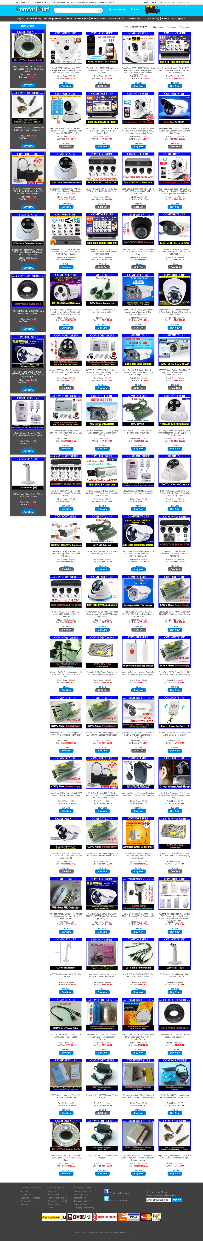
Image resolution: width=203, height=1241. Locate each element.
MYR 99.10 (107, 622)
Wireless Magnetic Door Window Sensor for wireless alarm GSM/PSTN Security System (138, 1157)
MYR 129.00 (70, 380)
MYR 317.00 (179, 78)
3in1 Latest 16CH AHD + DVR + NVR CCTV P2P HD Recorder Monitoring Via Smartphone (102, 251)
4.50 (34, 136)
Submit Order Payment (57, 1198)
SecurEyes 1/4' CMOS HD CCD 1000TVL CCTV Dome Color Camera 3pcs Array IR (138, 614)
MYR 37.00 (179, 1105)
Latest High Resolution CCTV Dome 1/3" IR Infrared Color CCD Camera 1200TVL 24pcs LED (27, 252)
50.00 (144, 680)
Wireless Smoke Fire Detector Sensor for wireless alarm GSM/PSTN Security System (138, 1037)
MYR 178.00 (107, 441)
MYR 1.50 (32, 77)
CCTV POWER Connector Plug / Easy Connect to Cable (102, 311)
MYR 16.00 (143, 985)
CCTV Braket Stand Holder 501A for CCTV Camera (65, 975)
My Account (157, 2)
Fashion (165, 18)
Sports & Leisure (116, 18)
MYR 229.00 (107, 380)
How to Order (53, 1195)
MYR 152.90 (70, 78)
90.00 (180, 680)
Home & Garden (98, 18)
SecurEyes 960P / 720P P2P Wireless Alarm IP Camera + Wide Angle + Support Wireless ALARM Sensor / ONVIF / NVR (138, 71)
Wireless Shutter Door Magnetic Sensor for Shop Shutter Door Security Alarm (138, 855)
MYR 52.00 (71, 924)
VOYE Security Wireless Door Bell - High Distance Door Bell (66, 1096)
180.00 (34, 258)
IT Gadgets (19, 18)
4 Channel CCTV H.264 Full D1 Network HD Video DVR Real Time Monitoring (175, 553)
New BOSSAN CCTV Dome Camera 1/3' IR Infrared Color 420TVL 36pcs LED (138, 251)
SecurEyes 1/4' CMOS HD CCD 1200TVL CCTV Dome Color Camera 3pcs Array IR (28, 374)
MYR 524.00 (107, 260)
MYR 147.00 (179, 260)
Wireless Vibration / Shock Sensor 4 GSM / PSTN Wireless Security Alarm (138, 1096)
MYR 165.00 (70, 682)
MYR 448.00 (107, 199)
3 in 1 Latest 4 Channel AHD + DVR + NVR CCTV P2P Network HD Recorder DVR (102, 130)
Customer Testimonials (30, 1198)
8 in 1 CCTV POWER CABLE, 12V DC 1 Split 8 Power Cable (138, 975)
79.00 (144, 1043)
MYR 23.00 (71, 985)
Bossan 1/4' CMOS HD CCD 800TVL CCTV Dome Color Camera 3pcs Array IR (138, 735)
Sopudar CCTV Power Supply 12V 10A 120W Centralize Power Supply (174, 854)
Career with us (27, 1201)
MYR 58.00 (107, 985)
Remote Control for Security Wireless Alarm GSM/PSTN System (175, 734)
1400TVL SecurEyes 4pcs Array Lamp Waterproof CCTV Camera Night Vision (102, 432)
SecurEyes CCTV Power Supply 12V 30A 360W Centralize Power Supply (66, 734)
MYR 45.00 (143, 864)
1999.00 (71, 257)
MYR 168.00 (70, 320)
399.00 (72, 76)
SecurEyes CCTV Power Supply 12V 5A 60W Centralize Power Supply (66, 794)
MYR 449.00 (70, 622)
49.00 (144, 801)
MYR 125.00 (143, 622)
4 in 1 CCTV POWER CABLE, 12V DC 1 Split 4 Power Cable (66, 1036)
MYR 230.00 (107, 501)
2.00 (34, 75)
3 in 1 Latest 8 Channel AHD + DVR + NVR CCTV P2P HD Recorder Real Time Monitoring (174, 70)
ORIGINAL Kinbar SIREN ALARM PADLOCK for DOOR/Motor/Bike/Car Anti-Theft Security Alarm (28, 191)
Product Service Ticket (57, 1201)
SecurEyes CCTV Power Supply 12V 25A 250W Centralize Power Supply (175, 613)
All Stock (159, 28)
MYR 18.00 (33, 504)
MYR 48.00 (71, 803)
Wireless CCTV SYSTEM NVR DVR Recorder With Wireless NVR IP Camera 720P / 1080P (65, 251)
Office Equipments (52, 18)
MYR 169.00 (143, 320)
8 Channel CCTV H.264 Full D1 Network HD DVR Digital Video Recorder (65, 614)
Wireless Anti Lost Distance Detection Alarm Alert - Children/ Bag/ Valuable (138, 794)
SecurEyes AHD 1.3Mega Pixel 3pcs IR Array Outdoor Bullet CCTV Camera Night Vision (138, 553)
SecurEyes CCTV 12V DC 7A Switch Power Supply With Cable (102, 552)
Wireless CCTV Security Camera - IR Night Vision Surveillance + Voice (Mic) (66, 674)
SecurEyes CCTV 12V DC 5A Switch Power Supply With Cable (138, 431)
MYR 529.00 (70, 501)
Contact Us (169, 2)
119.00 (144, 439)
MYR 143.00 (179, 501)
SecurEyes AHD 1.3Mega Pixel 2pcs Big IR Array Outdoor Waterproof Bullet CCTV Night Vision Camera (66, 312)
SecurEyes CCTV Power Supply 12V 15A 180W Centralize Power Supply (102, 734)
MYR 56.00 (179, 682)
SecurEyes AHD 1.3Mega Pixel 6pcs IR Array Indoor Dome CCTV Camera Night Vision (175, 312)
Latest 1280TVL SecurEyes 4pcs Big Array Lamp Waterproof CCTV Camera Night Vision (138, 312)
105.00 (108, 680)
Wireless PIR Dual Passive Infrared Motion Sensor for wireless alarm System (102, 1037)
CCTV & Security (151, 18)
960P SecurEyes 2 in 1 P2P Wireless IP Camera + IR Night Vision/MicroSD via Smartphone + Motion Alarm (174, 191)
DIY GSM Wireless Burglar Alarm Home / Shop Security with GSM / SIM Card (65, 432)
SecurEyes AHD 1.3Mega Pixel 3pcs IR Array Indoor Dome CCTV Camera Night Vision (102, 614)
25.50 (108, 1163)
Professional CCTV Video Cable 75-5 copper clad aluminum (28, 312)
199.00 (34, 380)
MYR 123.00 (179, 320)
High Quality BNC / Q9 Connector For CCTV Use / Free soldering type (28, 129)
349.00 (144, 922)
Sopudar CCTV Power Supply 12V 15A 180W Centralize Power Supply (102, 673)
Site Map (24, 1204)
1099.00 (180, 76)
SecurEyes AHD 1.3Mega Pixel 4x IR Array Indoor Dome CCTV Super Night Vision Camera (174, 432)
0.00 (144, 982)
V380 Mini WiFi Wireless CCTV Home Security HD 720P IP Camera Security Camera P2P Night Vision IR (66, 130)
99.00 (33, 441)
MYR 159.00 (179, 380)
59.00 (33, 197)
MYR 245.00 (70, 441)
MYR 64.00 (143, 441)
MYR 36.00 (143, 1105)
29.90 (180, 801)
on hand (172, 28)
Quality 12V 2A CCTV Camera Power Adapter (102, 1156)
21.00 (108, 1103)
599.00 (72, 620)
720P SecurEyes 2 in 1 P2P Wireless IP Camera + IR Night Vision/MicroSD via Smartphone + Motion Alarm (138, 130)
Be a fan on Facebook (119, 1193)
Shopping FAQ (80, 1204)
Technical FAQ (53, 1204)
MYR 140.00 (70, 864)
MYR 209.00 (107, 139)
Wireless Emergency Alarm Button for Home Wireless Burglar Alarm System (138, 673)
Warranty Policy (81, 1195)
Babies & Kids (81, 18)
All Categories (178, 18)
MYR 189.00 (179, 139)
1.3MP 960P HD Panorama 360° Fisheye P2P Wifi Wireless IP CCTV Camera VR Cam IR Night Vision (65, 70)
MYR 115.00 (32, 382)
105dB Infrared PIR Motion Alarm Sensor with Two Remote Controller (28, 434)
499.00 (181, 559)
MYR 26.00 (107, 1166)
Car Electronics (134, 18)
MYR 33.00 (143, 803)
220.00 (72, 741)
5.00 (108, 318)
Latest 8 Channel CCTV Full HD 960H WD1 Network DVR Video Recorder (102, 190)
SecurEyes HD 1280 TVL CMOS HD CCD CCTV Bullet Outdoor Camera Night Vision (174, 130)
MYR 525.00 (70, 260)
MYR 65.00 (179, 864)
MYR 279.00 (143, 924)
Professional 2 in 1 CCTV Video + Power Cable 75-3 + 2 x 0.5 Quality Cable (28, 69)
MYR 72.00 (107, 562)
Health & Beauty (34, 18)
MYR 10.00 (33, 138)
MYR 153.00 (179, 441)
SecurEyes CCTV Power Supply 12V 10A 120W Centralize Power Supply (175, 673)
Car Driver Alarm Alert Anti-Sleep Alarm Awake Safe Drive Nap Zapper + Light (175, 795)
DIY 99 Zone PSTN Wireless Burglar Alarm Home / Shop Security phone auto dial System (102, 372)
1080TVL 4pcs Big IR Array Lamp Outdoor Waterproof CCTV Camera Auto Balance (66, 553)
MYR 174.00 (179, 199)
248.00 (181, 499)
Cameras (68, 18)
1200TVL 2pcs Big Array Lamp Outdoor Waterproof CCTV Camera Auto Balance (174, 251)
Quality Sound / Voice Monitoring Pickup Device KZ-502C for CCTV (174, 1096)
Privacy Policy (80, 1198)
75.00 (71, 922)
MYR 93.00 (107, 743)
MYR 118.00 (70, 743)
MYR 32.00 (143, 682)
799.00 (108, 137)
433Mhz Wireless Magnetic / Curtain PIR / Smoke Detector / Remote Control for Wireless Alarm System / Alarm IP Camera (174, 917)
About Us (24, 1191)
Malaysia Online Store (121, 1232)
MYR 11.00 (107, 320)
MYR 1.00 (32, 321)
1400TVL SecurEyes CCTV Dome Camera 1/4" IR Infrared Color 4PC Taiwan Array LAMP (175, 493)
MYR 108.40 (107, 78)
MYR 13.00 (71, 1045)
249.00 (181, 197)
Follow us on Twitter (118, 1200)
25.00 (33, 502)
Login (146, 2)
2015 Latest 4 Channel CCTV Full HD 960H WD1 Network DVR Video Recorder (138, 191)
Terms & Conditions (82, 1191)
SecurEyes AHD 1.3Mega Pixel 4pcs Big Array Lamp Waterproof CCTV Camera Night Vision (138, 372)
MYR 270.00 (143, 199)
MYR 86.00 (143, 260)
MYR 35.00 (33, 443)
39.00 (180, 1103)
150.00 (108, 982)
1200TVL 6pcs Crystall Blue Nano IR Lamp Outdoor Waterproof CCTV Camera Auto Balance (174, 372)
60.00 (144, 861)
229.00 (72, 680)
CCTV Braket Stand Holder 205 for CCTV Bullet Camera (28, 495)
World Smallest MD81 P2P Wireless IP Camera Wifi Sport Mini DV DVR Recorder (102, 70)
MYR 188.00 (143, 380)
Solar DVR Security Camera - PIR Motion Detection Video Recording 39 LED (138, 916)
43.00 (144, 1103)
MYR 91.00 (71, 139)
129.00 (108, 559)
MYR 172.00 (143, 78)
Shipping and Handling (84, 1207)
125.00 (144, 257)
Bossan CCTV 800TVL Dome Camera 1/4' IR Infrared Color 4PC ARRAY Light (66, 372)
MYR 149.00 (143, 139)
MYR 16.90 (179, 803)
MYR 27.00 (179, 743)
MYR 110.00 (179, 622)
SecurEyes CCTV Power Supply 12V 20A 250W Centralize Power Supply (102, 854)
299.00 (108, 76)
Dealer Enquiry (183, 2)
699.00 (108, 197)
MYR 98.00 (107, 864)
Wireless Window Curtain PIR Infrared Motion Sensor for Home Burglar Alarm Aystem (66, 916)
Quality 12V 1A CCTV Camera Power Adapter (102, 1096)
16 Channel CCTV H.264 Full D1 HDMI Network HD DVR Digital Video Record (66, 493)
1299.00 (108, 257)
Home (16, 2)
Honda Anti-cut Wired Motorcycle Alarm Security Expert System (102, 975)
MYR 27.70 (33, 199)
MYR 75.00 (107, 682)
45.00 (180, 741)
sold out (185, 28)
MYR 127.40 (143, 562)
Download (51, 1207)
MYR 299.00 (179, 562)
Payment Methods (82, 1201)
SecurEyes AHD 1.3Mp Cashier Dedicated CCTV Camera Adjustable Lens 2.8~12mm (102, 493)
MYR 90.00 (33, 260)
